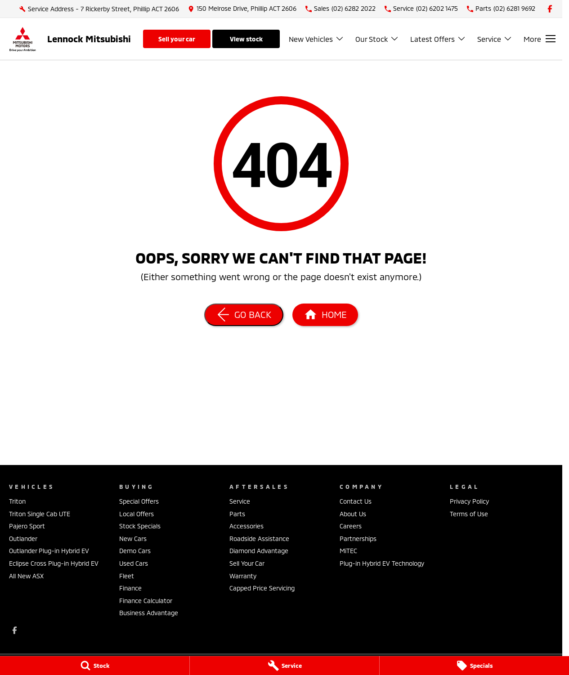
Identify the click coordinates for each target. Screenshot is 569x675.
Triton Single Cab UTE (39, 514)
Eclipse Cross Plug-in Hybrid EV (54, 563)
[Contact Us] (242, 9)
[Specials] (474, 665)
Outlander (23, 538)
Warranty (242, 576)
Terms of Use (469, 514)
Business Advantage (148, 613)
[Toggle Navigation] (540, 39)
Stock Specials (140, 526)
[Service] (284, 665)
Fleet (126, 576)
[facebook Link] (550, 8)
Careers (351, 526)
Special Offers (139, 501)
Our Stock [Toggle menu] (377, 39)
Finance (130, 588)
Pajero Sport (27, 526)
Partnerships (358, 538)
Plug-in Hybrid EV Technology (382, 563)
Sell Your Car (176, 39)
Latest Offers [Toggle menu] (438, 39)
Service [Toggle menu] (494, 39)
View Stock (246, 39)
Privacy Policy (469, 501)
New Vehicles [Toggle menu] (316, 39)
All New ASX (26, 576)
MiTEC (348, 550)
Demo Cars (135, 550)
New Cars (133, 538)
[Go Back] (243, 315)
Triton (17, 501)
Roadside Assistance (259, 538)
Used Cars (133, 563)
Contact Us (356, 501)
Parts (237, 514)
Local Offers (136, 514)
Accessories (246, 526)
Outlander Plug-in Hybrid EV (49, 550)
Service (239, 501)
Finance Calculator (145, 600)
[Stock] (94, 665)
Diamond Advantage (258, 550)
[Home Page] (22, 39)
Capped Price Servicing (262, 588)
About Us (353, 514)
